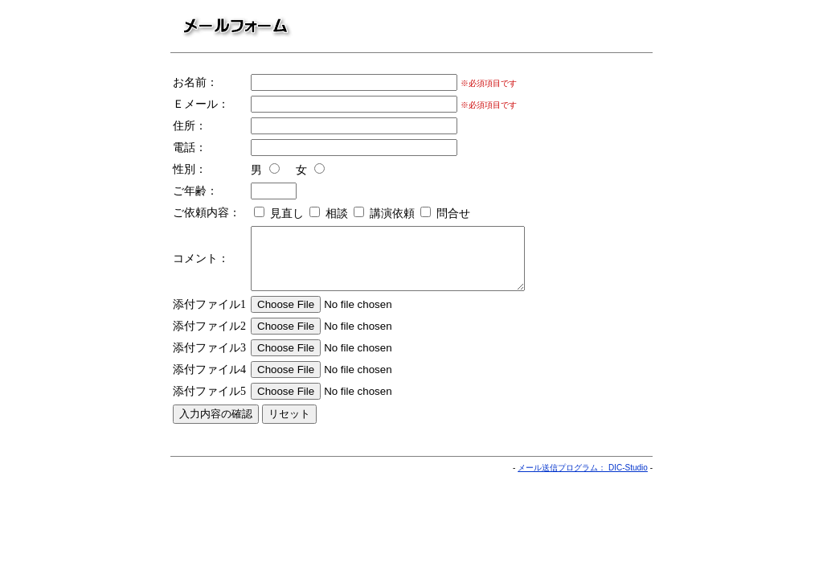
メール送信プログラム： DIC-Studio (583, 479)
